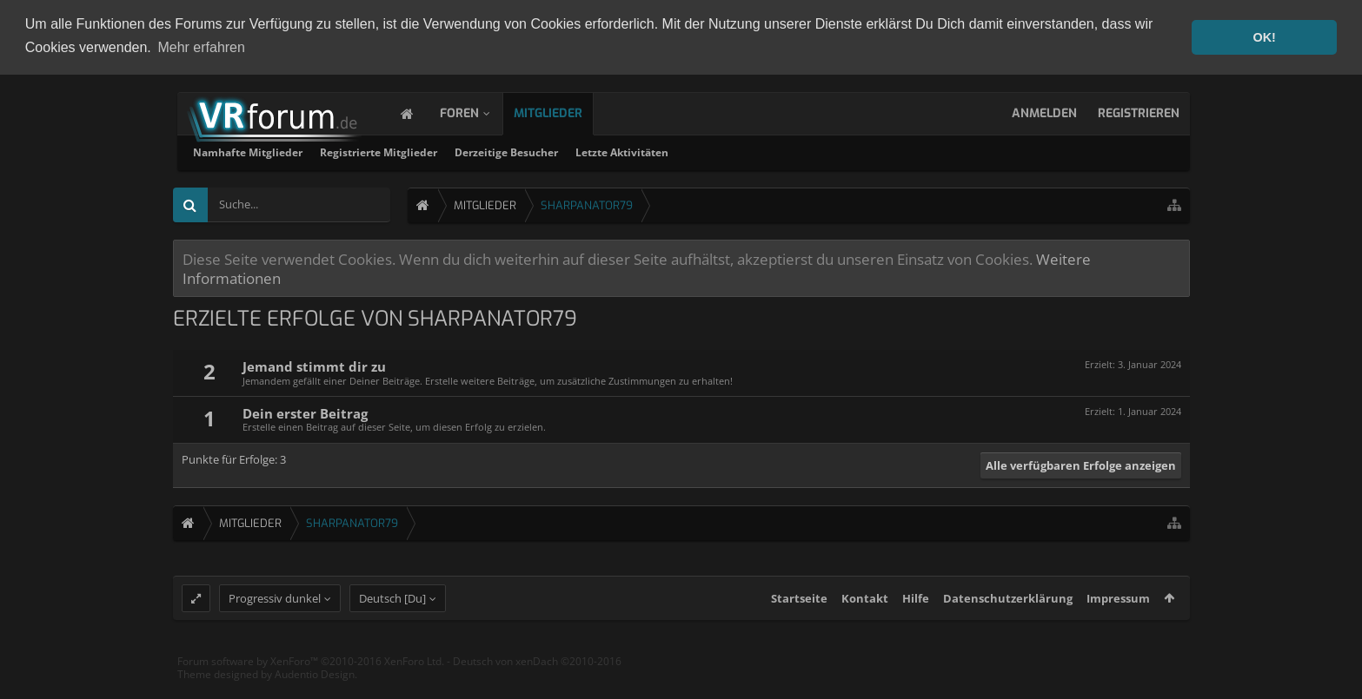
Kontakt (864, 613)
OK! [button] (1263, 37)
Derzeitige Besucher (736, 150)
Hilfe (915, 613)
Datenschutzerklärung (1008, 613)
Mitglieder (565, 111)
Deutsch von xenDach (537, 676)
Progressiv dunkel (275, 613)
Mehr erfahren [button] (201, 47)
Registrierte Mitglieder (609, 150)
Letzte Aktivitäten (852, 150)
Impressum (1118, 613)
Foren (476, 111)
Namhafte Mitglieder (478, 150)
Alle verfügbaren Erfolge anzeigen (1081, 463)
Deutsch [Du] (392, 613)
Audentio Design (315, 690)
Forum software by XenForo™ (310, 676)
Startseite (799, 613)
